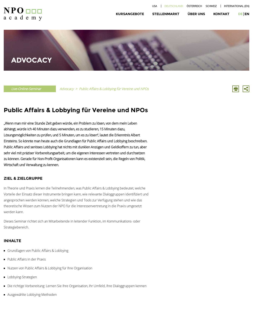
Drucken (235, 89)
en (247, 14)
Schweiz (211, 6)
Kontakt (221, 14)
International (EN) (236, 6)
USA (154, 6)
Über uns (196, 14)
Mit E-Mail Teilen (246, 89)
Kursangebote (130, 14)
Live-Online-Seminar (26, 89)
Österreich (194, 6)
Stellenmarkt (165, 14)
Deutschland (173, 6)
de (240, 14)
